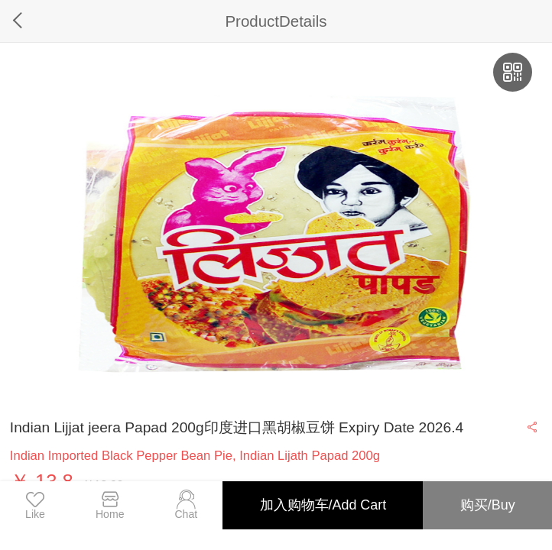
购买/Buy (487, 505)
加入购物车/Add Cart (323, 505)
